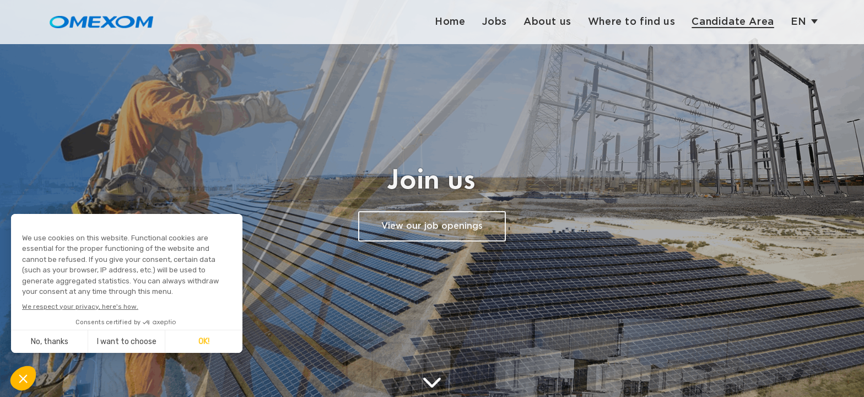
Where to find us (632, 21)
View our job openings (432, 226)
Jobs (494, 21)
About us (547, 21)
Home (450, 21)
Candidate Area (733, 21)
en (799, 21)
